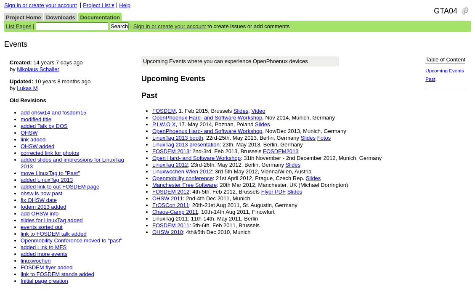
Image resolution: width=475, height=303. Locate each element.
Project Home (23, 17)
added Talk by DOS (44, 126)
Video (258, 111)
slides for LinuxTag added (51, 220)
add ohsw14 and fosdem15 (53, 112)
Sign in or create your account (40, 5)
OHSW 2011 (167, 198)
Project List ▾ (98, 5)
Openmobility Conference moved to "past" (71, 240)
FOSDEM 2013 (170, 151)
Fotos (324, 138)
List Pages (19, 26)
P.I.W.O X (163, 124)
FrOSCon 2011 (170, 205)
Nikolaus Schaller (38, 69)
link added (33, 139)
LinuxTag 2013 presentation (186, 144)
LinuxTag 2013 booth (177, 138)
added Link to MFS (43, 247)
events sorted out (42, 227)
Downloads (60, 17)
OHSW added (37, 146)
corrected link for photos (50, 153)
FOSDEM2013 (281, 151)
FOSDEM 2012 (170, 192)
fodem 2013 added (43, 207)
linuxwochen (36, 261)
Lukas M (27, 88)
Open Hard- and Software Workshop (196, 158)
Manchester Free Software (184, 185)
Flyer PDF (273, 192)
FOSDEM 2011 (170, 225)
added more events (44, 254)
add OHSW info (39, 213)
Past (430, 79)
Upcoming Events (444, 70)
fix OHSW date (39, 200)
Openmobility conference (182, 178)
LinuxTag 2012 (170, 165)
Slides (241, 111)
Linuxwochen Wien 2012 (182, 171)
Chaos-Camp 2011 (175, 212)
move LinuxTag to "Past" (50, 173)
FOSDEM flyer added (47, 267)
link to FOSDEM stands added (57, 274)
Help (124, 5)
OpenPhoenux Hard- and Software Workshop (207, 117)
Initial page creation (44, 281)
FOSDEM (164, 111)
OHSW (29, 133)
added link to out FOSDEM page (60, 186)
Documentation (100, 17)
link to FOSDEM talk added (54, 234)
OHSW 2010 (167, 232)
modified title (36, 119)
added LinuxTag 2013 (47, 180)
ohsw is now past (41, 193)
